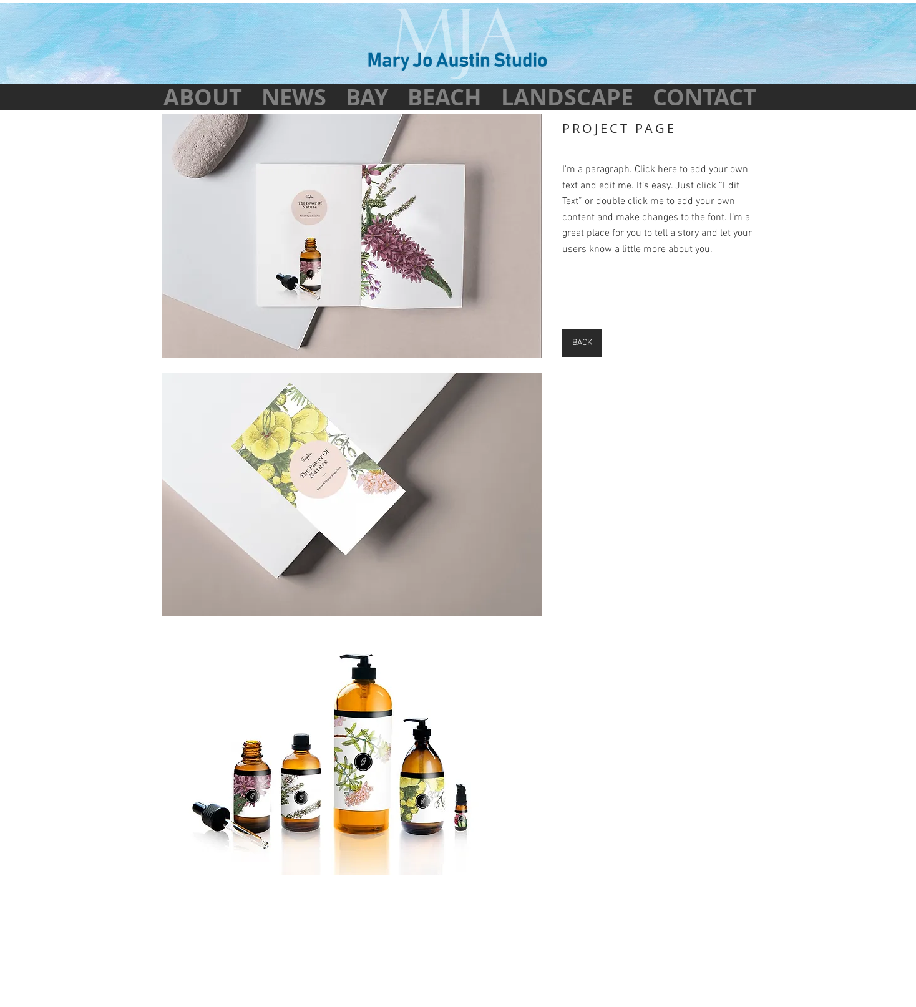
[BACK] (582, 343)
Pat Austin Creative (480, 964)
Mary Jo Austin (421, 955)
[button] (352, 236)
